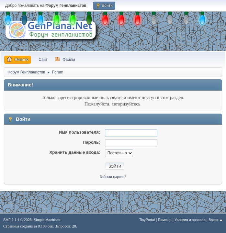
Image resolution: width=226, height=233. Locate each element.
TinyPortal (147, 220)
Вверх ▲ (216, 220)
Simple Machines (47, 220)
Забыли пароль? (113, 176)
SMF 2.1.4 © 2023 (17, 220)
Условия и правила (190, 220)
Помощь (165, 220)
